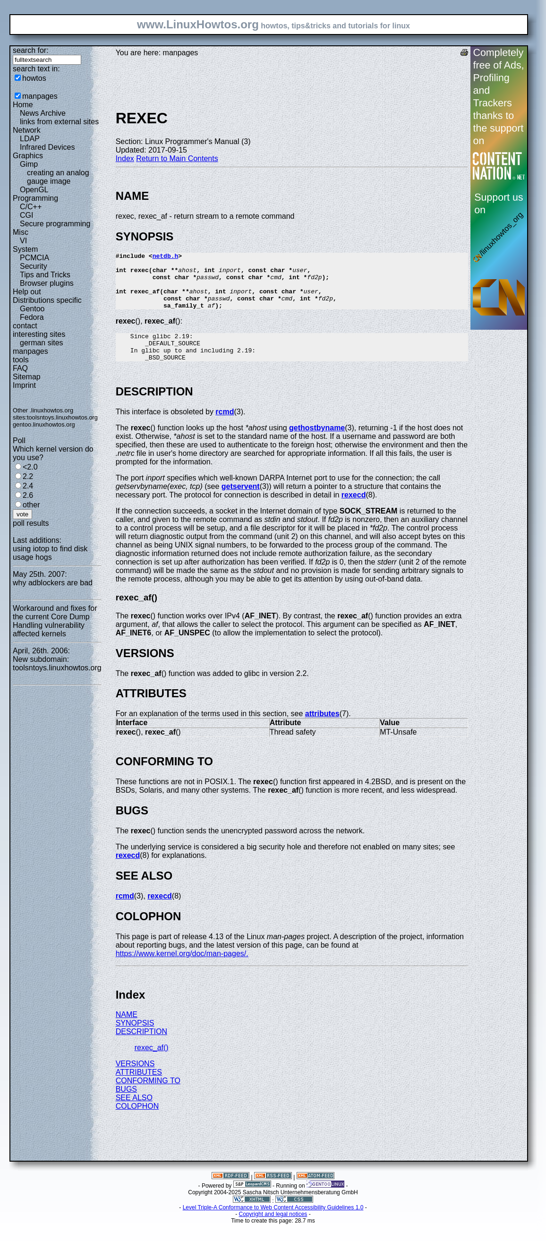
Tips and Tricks (45, 275)
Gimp (29, 164)
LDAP (30, 139)
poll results (31, 523)
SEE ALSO (134, 1115)
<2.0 (30, 467)
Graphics (28, 156)
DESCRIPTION (141, 1048)
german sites (41, 343)
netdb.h (166, 257)
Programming (35, 198)
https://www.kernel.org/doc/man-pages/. (182, 971)
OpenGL (34, 190)
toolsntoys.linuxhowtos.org (62, 417)
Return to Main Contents (177, 158)
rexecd (353, 512)
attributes (322, 731)
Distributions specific (47, 300)
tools (21, 360)
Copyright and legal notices (273, 1231)
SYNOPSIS (135, 1040)
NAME (126, 1031)
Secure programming (55, 224)
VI (23, 241)
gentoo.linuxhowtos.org (44, 424)
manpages (40, 96)
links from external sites (59, 122)
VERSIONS (135, 1081)
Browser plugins (47, 283)
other (31, 505)
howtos (34, 78)
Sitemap (27, 377)
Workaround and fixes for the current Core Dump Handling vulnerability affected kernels (55, 621)
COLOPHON (137, 1123)
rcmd (224, 429)
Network (27, 130)
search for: (31, 50)
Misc (20, 232)
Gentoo (32, 309)
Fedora (32, 317)
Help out (27, 292)
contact (25, 326)
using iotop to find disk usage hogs (50, 553)
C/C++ (31, 207)
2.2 (28, 476)
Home (23, 105)
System (25, 249)
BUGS (126, 1106)
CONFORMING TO (148, 1098)
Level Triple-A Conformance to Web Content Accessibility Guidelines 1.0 (273, 1224)
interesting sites (39, 334)
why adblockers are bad (53, 583)
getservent (241, 503)
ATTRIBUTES (139, 1089)
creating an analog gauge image (58, 177)
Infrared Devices (47, 147)
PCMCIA (34, 258)
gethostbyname (317, 445)
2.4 (28, 486)
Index (125, 158)
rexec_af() (152, 1065)
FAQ (20, 368)
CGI (26, 215)
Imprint (24, 385)
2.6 (28, 495)
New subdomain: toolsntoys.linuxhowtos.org (57, 663)
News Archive (43, 113)
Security (33, 266)
